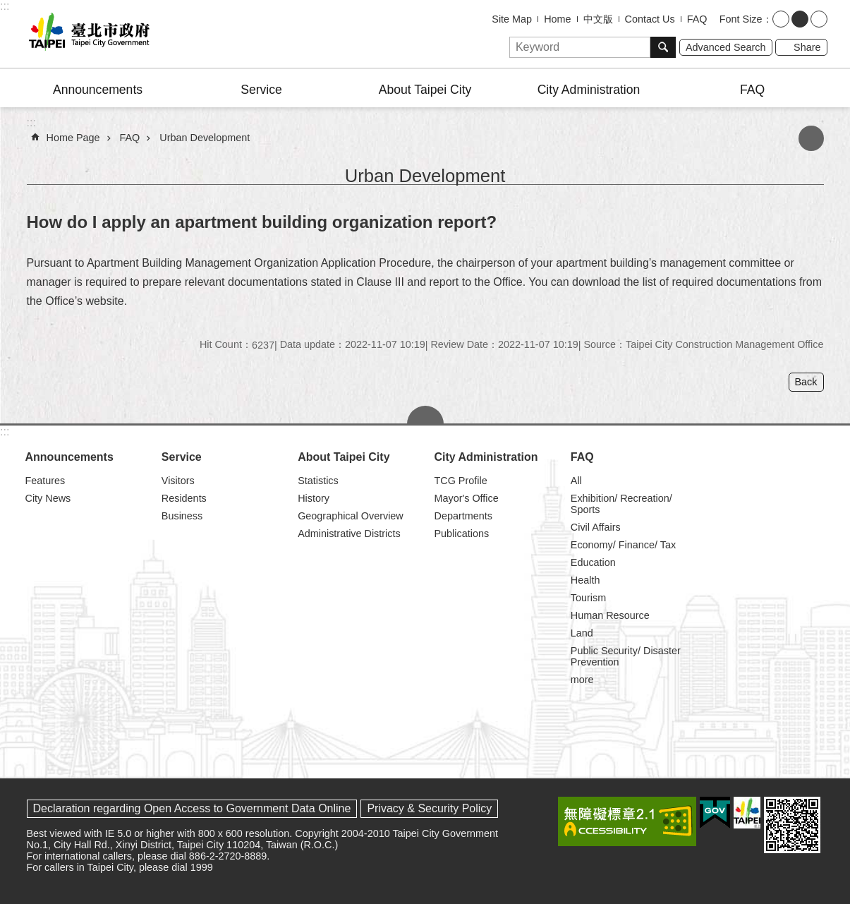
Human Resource (610, 615)
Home (557, 19)
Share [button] (807, 47)
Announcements (97, 90)
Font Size (741, 19)
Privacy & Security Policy (429, 808)
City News (48, 498)
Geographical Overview (350, 516)
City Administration (589, 90)
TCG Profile (460, 480)
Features (45, 480)
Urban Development (204, 137)
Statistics (318, 480)
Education (593, 562)
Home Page (73, 137)
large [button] (818, 19)
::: (4, 6)
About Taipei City (425, 90)
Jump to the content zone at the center (7, 7)
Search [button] (663, 47)
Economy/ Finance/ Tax (623, 544)
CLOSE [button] (425, 415)
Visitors (178, 480)
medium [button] (799, 19)
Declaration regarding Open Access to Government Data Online (192, 808)
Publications (461, 533)
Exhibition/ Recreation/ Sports (621, 504)
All (576, 480)
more (582, 679)
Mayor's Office (466, 498)
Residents (184, 498)
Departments (463, 516)
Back (806, 381)
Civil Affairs (596, 527)
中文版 (598, 19)
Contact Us (650, 19)
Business (182, 516)
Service (261, 90)
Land (582, 633)
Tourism (588, 597)
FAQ (697, 19)
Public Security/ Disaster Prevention (626, 656)
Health (585, 580)
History (313, 498)
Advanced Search (726, 47)
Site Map (512, 19)
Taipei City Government (86, 34)
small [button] (780, 19)
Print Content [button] (811, 138)
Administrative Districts (349, 533)
